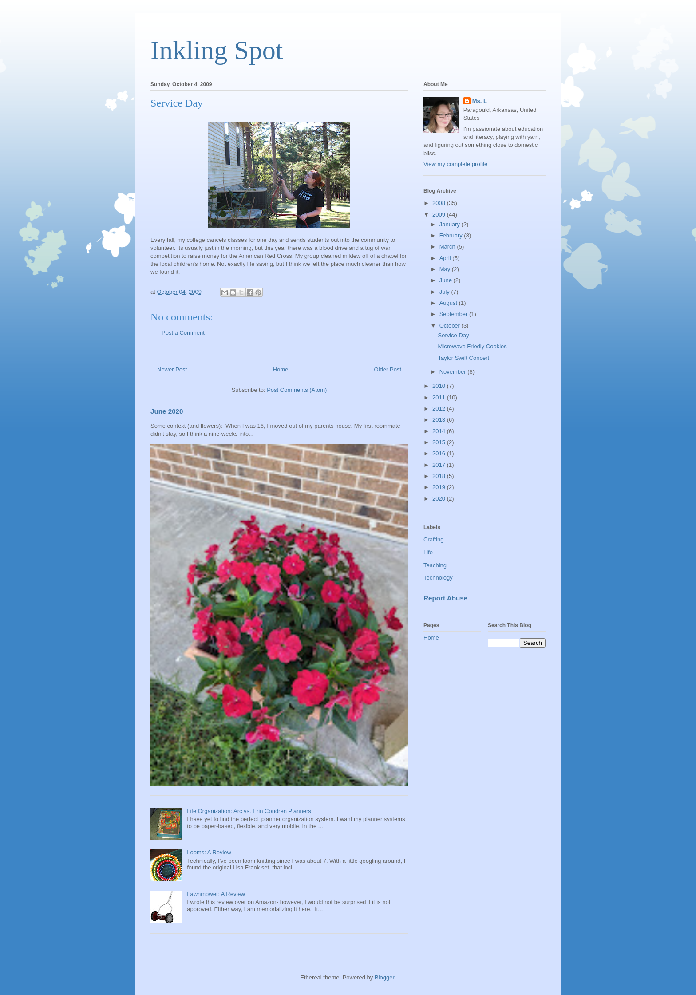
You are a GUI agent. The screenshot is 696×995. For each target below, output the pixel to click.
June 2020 (166, 411)
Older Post (387, 369)
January (450, 224)
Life (428, 552)
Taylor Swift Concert (463, 358)
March (448, 246)
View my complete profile (455, 164)
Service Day (453, 335)
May (445, 269)
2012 (439, 408)
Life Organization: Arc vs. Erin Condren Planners (249, 811)
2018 (439, 476)
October (450, 325)
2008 (439, 203)
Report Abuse (445, 598)
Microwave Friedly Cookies (472, 346)
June (446, 280)
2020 (439, 498)
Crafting (433, 539)
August (449, 303)
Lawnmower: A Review (216, 894)
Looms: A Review (209, 852)
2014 (439, 431)
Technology (438, 577)
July (445, 291)
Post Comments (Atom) (297, 390)
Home (281, 369)
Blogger (384, 977)
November (453, 371)
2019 (439, 487)
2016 (439, 453)
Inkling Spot (216, 50)
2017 (439, 465)
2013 (439, 419)
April (446, 258)
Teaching (435, 565)
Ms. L (479, 101)
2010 (439, 386)
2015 (439, 442)
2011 (439, 397)
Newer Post (172, 369)
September (454, 314)
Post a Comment (183, 332)
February (451, 235)
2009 (439, 214)
